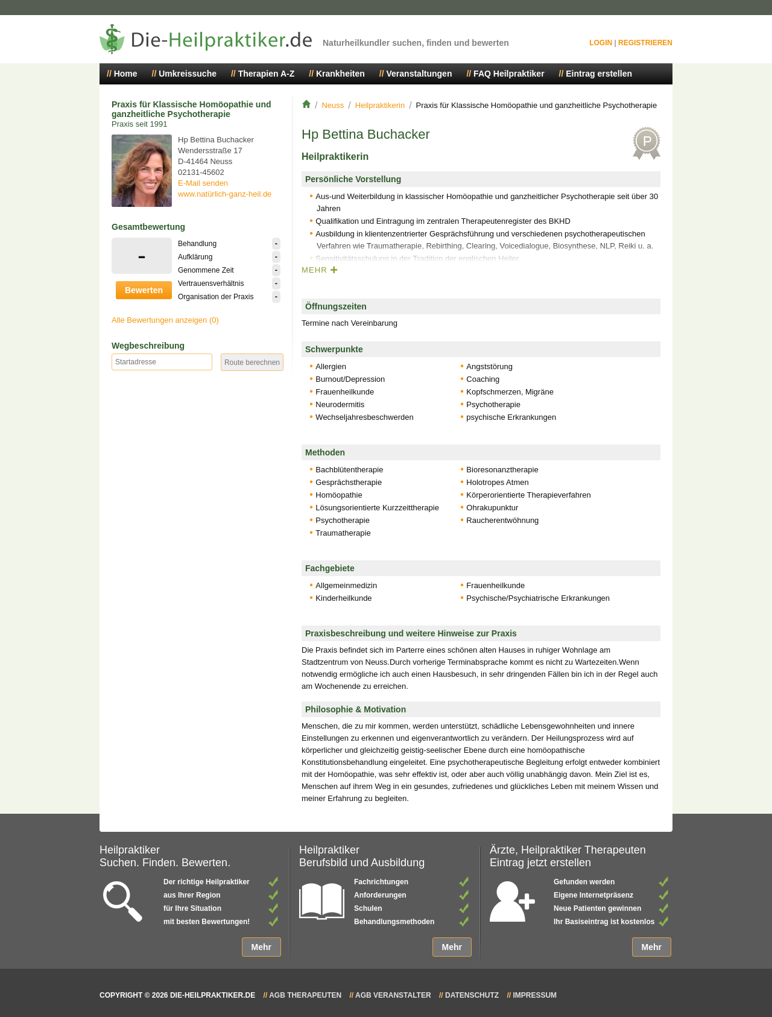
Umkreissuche (188, 73)
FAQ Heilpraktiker (509, 73)
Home (126, 73)
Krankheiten (340, 73)
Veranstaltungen (419, 73)
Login (600, 43)
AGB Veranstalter (393, 995)
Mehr (261, 947)
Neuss (332, 105)
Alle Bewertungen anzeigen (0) (165, 320)
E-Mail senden (203, 183)
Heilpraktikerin (380, 105)
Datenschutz (472, 995)
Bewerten (144, 290)
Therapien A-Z (266, 73)
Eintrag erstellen (599, 73)
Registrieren (645, 43)
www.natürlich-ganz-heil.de (224, 193)
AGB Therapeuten (305, 995)
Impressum (535, 995)
